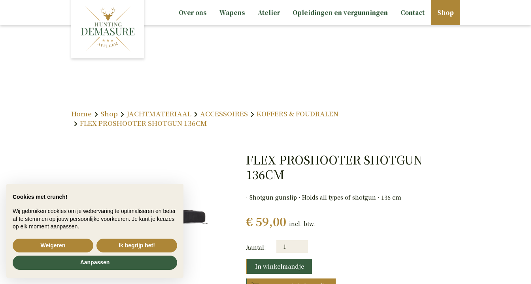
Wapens (232, 12)
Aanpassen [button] (95, 262)
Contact (413, 12)
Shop (445, 12)
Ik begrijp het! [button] (137, 245)
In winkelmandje (279, 266)
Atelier (269, 12)
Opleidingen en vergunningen (340, 12)
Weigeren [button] (53, 245)
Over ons (193, 12)
